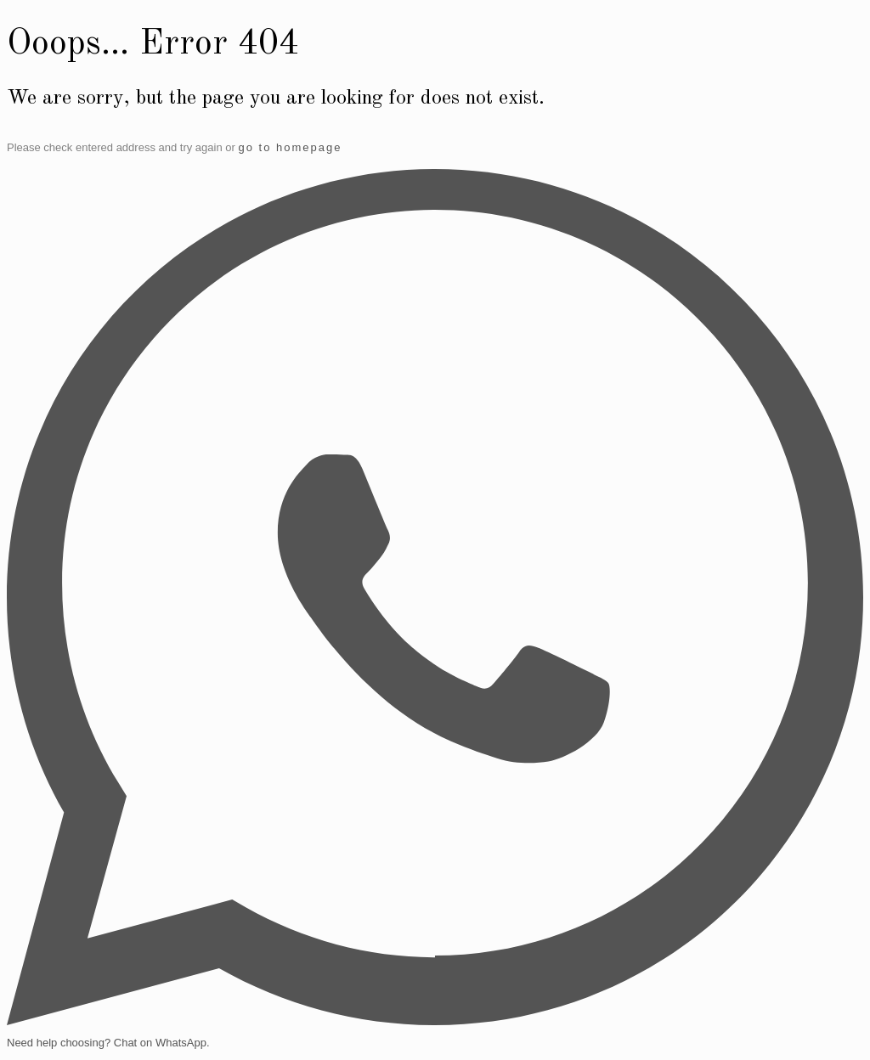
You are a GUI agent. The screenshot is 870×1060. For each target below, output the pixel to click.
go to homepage (290, 147)
